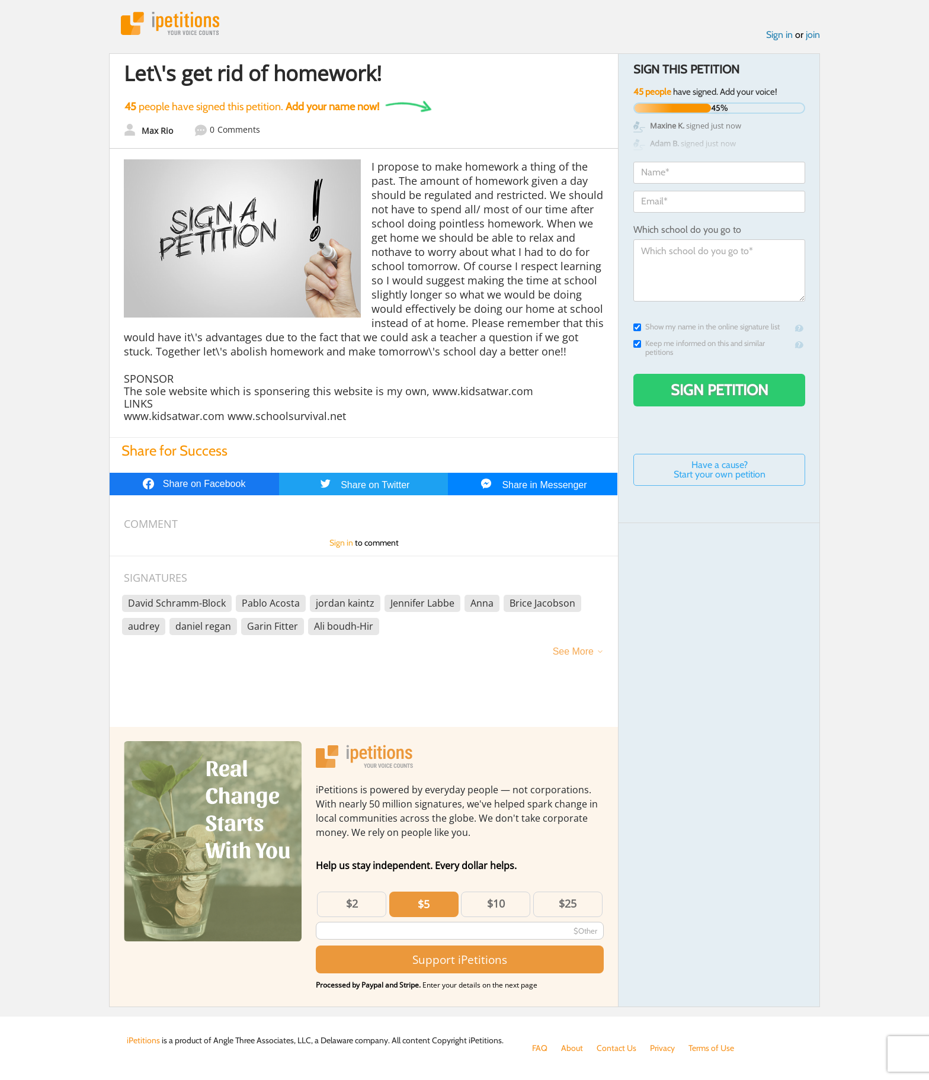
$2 (352, 903)
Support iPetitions (459, 959)
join (813, 34)
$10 (496, 903)
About (572, 1048)
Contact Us (616, 1048)
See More (573, 651)
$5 (424, 904)
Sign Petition (719, 390)
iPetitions (170, 23)
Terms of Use (711, 1048)
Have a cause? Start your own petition (719, 469)
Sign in (779, 34)
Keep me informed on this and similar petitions (699, 348)
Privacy (662, 1048)
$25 (567, 903)
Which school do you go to (687, 229)
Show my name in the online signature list (706, 326)
